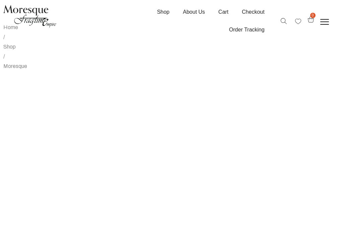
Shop (9, 47)
